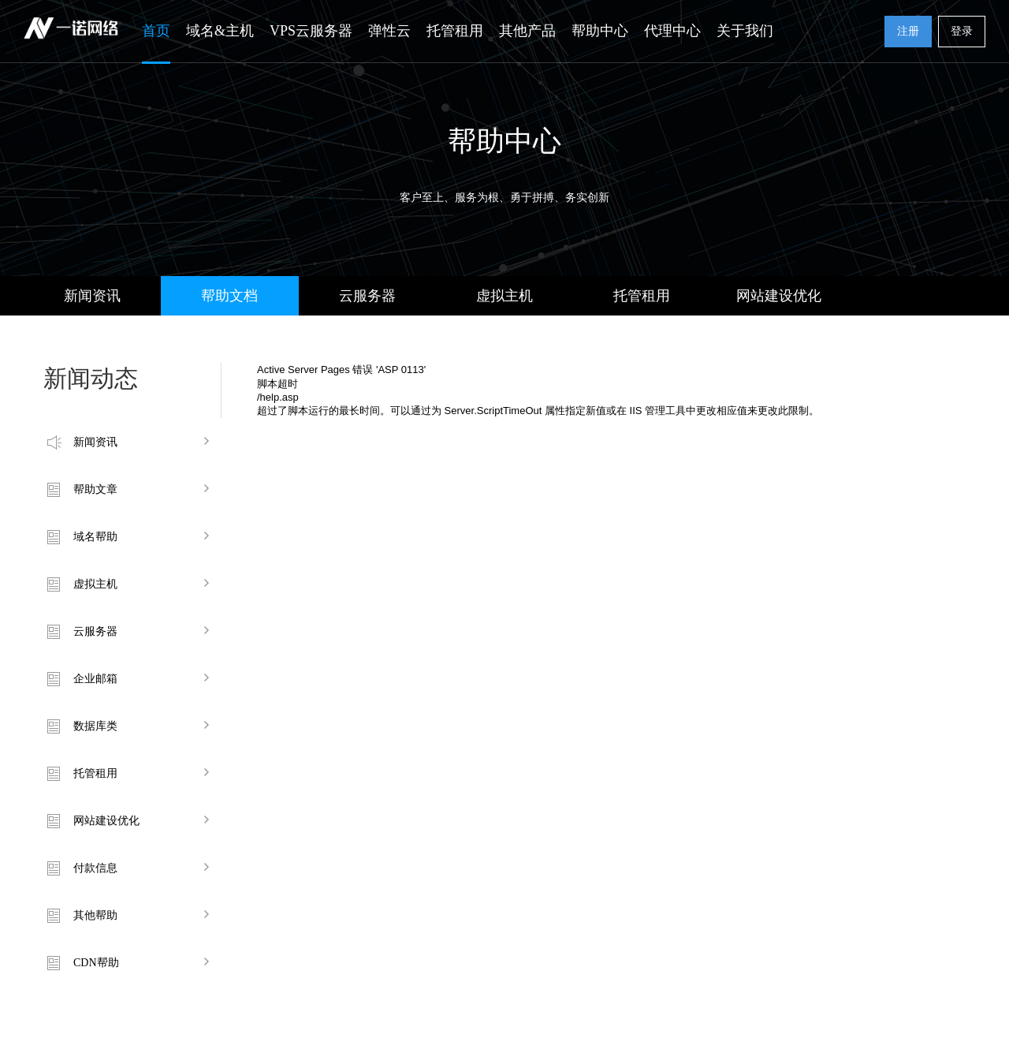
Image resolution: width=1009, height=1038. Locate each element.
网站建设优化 (778, 296)
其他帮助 (95, 915)
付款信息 (95, 868)
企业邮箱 (95, 679)
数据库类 (95, 726)
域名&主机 (220, 31)
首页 (156, 31)
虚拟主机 (504, 296)
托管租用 (454, 31)
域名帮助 (95, 537)
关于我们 (745, 31)
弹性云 (389, 31)
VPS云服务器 (311, 31)
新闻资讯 (92, 296)
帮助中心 (600, 31)
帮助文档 (229, 296)
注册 (908, 31)
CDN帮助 (96, 963)
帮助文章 (95, 489)
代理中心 (672, 31)
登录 (962, 31)
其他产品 (527, 31)
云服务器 (367, 296)
